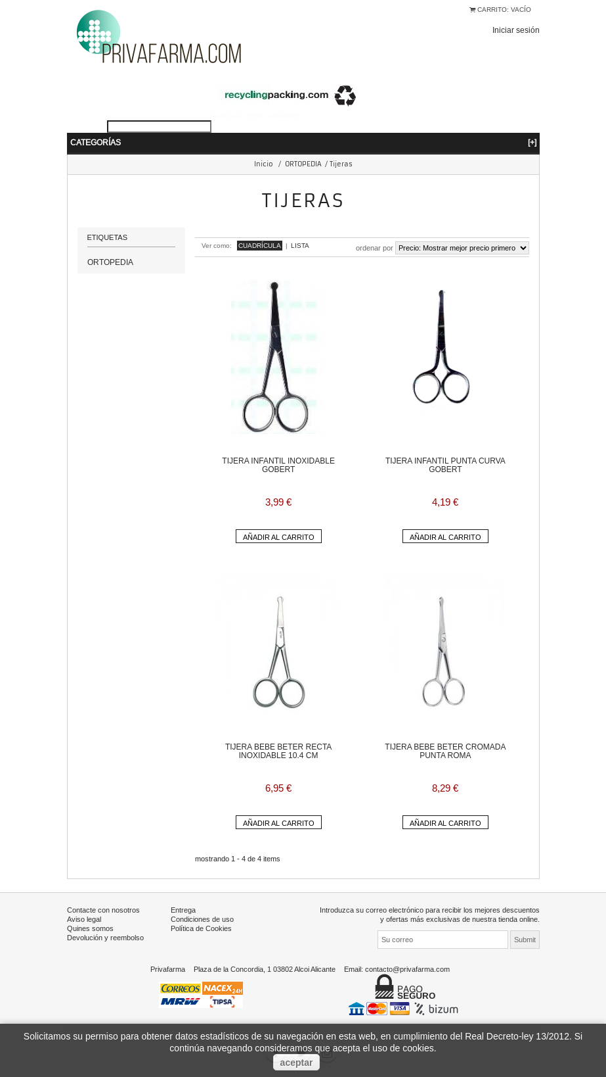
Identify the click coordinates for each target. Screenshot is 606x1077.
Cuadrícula (259, 245)
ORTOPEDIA (303, 164)
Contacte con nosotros (103, 910)
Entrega (183, 910)
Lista (300, 245)
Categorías (303, 142)
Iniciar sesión (516, 30)
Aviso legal (84, 919)
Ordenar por (374, 247)
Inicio (263, 164)
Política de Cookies (201, 928)
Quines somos (90, 928)
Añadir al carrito (278, 537)
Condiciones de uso (202, 919)
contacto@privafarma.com (407, 969)
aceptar (296, 1062)
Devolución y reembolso (105, 937)
